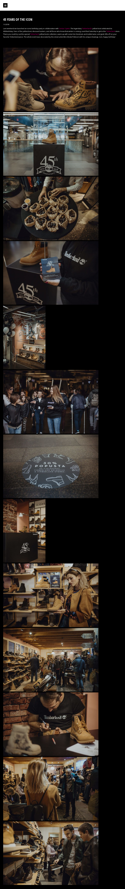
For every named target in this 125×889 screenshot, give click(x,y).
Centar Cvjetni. (64, 28)
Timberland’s (87, 28)
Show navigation (5, 5)
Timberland (110, 31)
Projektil (110, 5)
